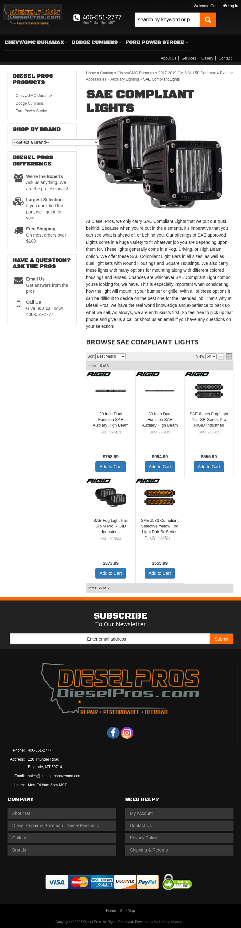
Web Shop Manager (169, 922)
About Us (168, 58)
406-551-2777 (39, 750)
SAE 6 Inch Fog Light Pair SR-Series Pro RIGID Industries (209, 419)
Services (189, 58)
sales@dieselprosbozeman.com (54, 776)
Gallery (207, 58)
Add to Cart (110, 466)
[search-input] (167, 20)
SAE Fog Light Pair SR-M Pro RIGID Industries (111, 526)
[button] (175, 20)
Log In (230, 6)
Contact (225, 58)
